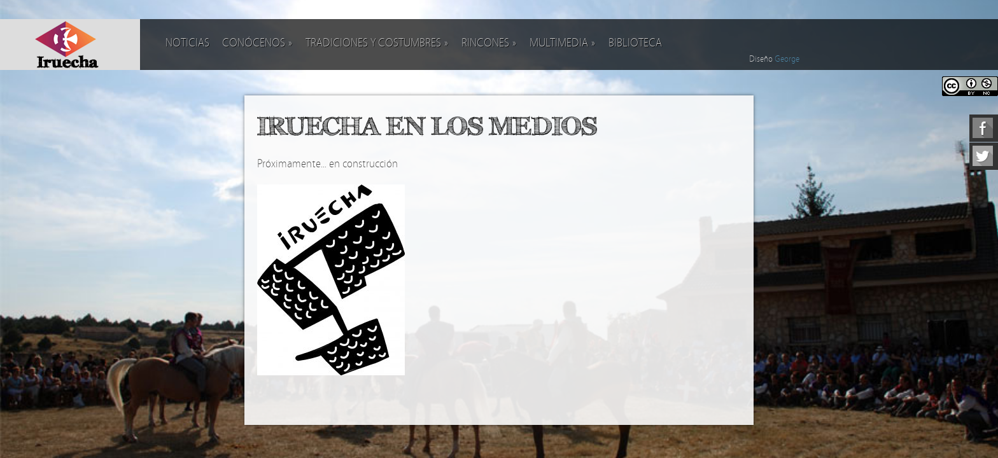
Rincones (489, 43)
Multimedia (563, 43)
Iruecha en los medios (426, 126)
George (787, 59)
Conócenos (257, 43)
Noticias (187, 43)
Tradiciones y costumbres (377, 43)
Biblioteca (635, 43)
